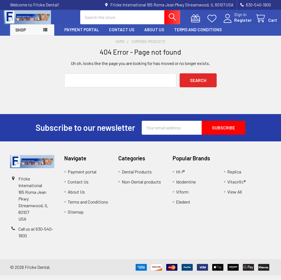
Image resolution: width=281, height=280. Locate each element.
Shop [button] (20, 34)
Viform (182, 196)
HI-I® (180, 176)
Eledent (183, 206)
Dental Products (137, 176)
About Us (154, 34)
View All (234, 196)
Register (237, 23)
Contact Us (121, 34)
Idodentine (186, 186)
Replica (234, 176)
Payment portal (81, 34)
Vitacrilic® (236, 186)
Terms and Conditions (198, 34)
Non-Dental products (141, 186)
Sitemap (76, 216)
